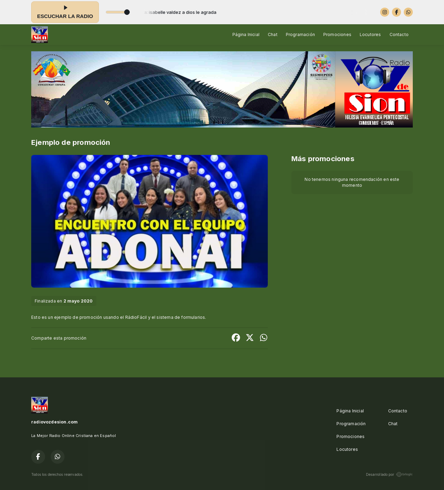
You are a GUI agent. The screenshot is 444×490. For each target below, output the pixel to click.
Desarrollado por (389, 474)
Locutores (370, 34)
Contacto (399, 34)
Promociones (337, 34)
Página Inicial (246, 34)
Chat (273, 34)
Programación (300, 34)
